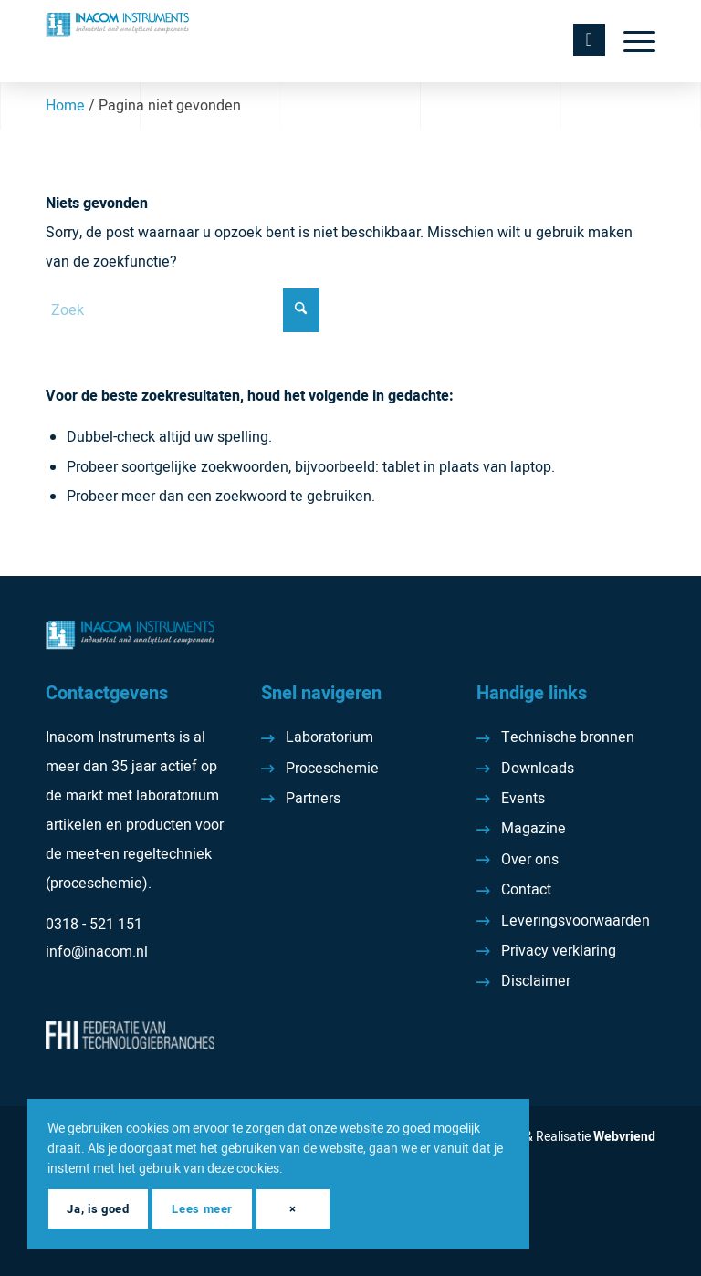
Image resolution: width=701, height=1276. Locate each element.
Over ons (530, 860)
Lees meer (202, 1209)
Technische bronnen (567, 737)
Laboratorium (329, 737)
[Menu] (630, 41)
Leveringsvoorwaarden (575, 921)
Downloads (537, 768)
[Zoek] (182, 310)
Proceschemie (332, 768)
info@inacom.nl (97, 952)
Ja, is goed (98, 1209)
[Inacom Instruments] (117, 41)
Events (523, 799)
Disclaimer (535, 981)
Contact (526, 890)
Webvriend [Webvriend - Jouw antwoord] (624, 1136)
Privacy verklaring (558, 951)
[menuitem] (630, 41)
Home (65, 106)
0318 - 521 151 (94, 925)
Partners (313, 799)
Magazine (533, 829)
